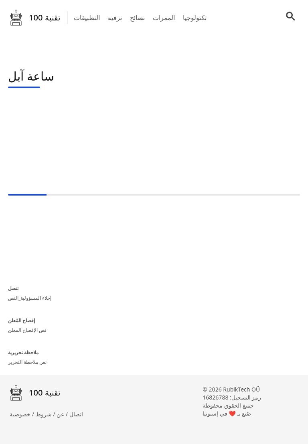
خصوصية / (23, 414)
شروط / (46, 414)
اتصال (76, 414)
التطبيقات (87, 17)
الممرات (164, 17)
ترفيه (115, 17)
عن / (63, 414)
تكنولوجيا (195, 17)
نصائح (137, 17)
